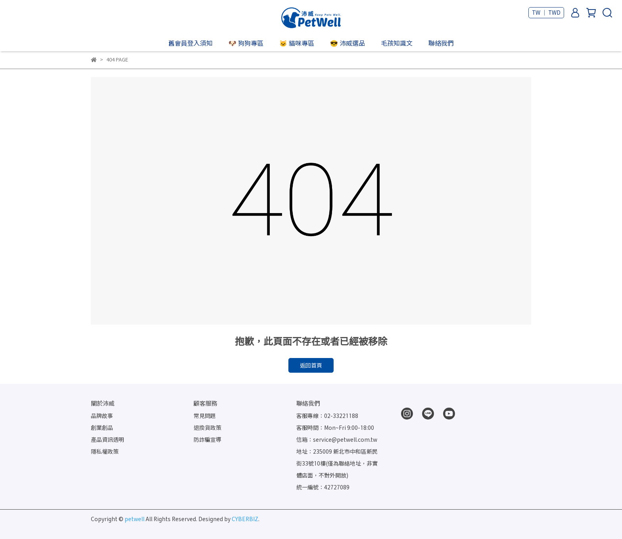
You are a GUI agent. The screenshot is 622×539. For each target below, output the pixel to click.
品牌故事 (102, 415)
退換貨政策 (207, 427)
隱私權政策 (105, 451)
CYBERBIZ (245, 519)
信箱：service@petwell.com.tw (336, 439)
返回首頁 (311, 365)
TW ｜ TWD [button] (546, 12)
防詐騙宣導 (207, 439)
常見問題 (205, 415)
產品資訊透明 (107, 439)
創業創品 (102, 427)
